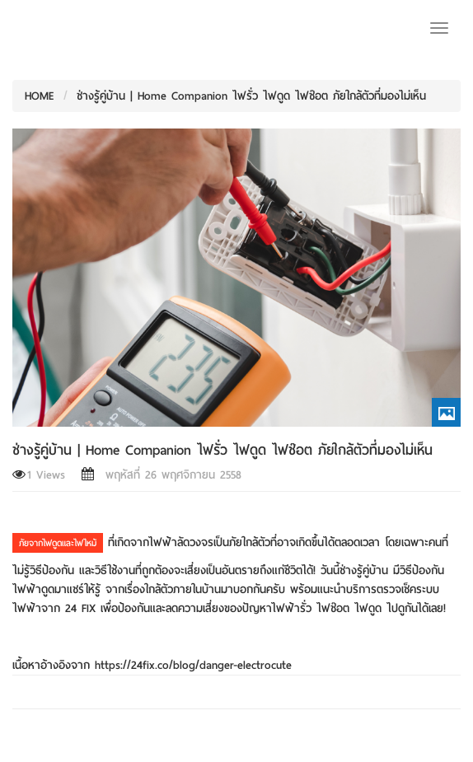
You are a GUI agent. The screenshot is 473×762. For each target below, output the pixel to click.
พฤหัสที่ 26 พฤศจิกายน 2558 (161, 474)
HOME (39, 95)
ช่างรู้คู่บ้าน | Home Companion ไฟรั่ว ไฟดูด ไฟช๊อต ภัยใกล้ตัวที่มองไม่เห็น (251, 95)
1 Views (38, 474)
